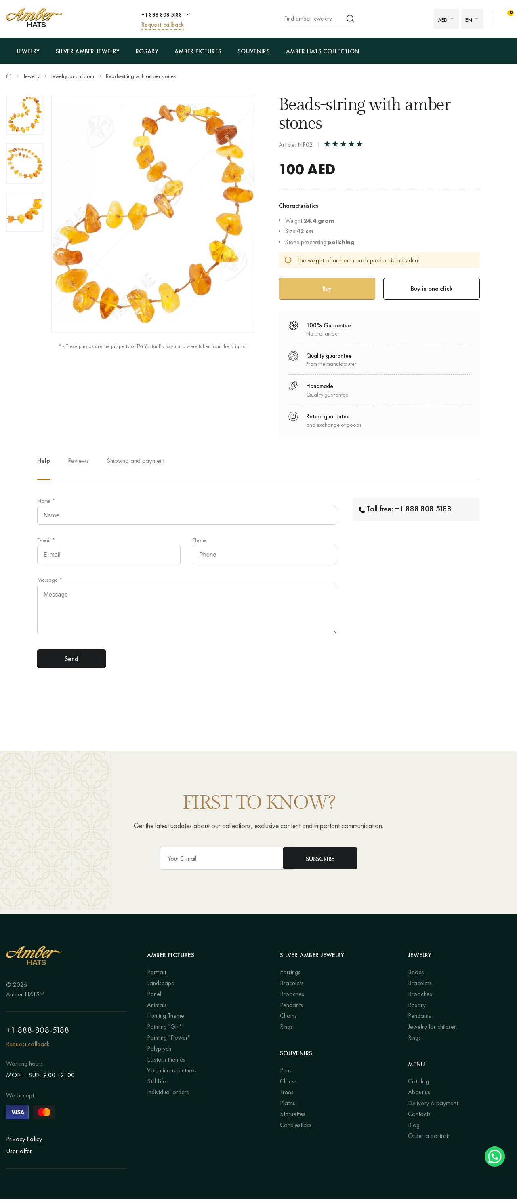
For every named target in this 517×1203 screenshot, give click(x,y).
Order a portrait (429, 1140)
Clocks (288, 1085)
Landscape (160, 987)
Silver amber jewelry (88, 51)
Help (43, 461)
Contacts (419, 1118)
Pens (286, 1074)
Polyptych (159, 1053)
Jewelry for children (73, 76)
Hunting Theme (165, 1020)
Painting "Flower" (168, 1042)
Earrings (290, 976)
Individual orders (168, 1096)
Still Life (156, 1085)
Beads (416, 976)
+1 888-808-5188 (37, 1033)
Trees (287, 1096)
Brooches (292, 998)
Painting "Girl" (164, 1031)
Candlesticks (295, 1129)
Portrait (156, 976)
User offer (19, 1155)
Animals (157, 1009)
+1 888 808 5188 (161, 14)
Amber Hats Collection (322, 51)
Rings (286, 1031)
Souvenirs (253, 51)
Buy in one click (431, 288)
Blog (414, 1129)
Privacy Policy (24, 1143)
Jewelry (28, 51)
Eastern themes (166, 1063)
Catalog (418, 1085)
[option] (24, 115)
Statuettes (292, 1118)
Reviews (78, 461)
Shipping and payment (135, 461)
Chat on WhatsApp (495, 1156)
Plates (287, 1107)
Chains (288, 1020)
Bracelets (292, 987)
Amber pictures (197, 51)
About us (419, 1096)
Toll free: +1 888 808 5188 (405, 509)
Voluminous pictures (172, 1074)
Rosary (147, 51)
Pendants (291, 1009)
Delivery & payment (433, 1107)
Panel (154, 998)
